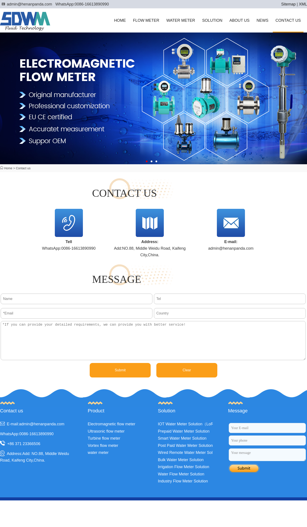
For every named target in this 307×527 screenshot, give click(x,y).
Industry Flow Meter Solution (183, 489)
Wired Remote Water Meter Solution (189, 460)
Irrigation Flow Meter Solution (183, 475)
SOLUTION (212, 20)
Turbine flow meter (104, 446)
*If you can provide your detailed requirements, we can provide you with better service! (153, 344)
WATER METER (180, 20)
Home (8, 168)
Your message (267, 462)
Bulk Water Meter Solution (180, 468)
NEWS (262, 20)
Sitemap (288, 4)
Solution (166, 418)
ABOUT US (239, 20)
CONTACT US (288, 20)
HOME (120, 20)
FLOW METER (146, 20)
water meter (98, 460)
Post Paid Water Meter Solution (185, 453)
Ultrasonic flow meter (106, 439)
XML (303, 4)
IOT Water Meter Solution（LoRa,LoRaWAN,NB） (202, 432)
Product (96, 418)
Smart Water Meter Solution (182, 446)
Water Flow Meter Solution (181, 482)
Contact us (23, 168)
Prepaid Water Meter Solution (183, 439)
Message (238, 418)
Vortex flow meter (103, 453)
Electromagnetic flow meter (111, 432)
